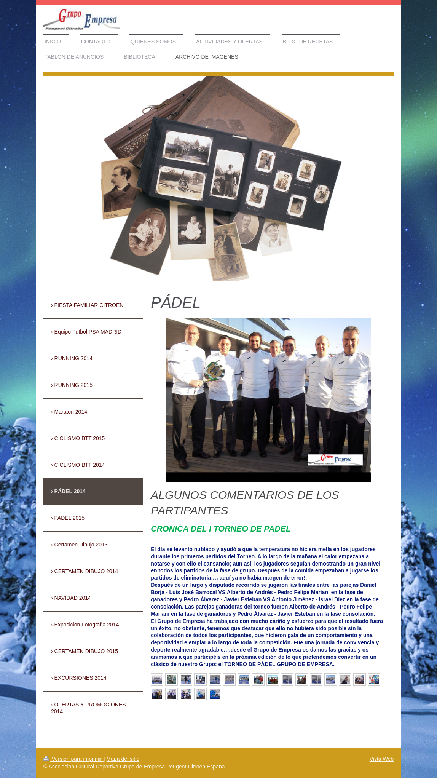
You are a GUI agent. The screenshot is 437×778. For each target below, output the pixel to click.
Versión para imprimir (73, 759)
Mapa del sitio (123, 759)
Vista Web (382, 759)
